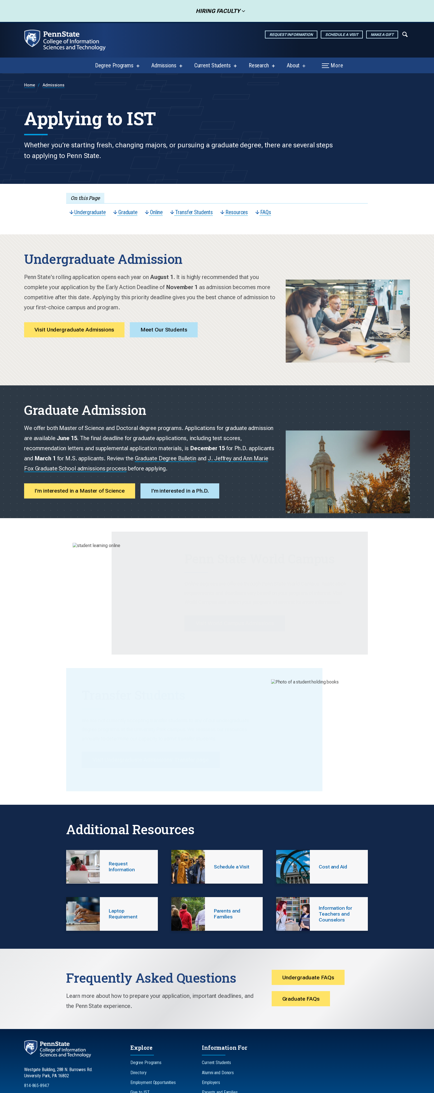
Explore (141, 990)
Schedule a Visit (341, 34)
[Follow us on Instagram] (31, 1047)
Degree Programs (114, 65)
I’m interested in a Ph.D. (184, 446)
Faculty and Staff (216, 1054)
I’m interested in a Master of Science (81, 446)
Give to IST (140, 1034)
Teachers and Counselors (223, 1044)
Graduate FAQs (302, 942)
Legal (225, 1086)
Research (259, 65)
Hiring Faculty (216, 11)
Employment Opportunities (153, 1025)
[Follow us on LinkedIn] (47, 1047)
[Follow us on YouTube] (78, 1047)
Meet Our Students (168, 320)
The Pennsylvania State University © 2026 (273, 1086)
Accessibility (201, 1086)
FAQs (271, 212)
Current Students (212, 65)
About (293, 65)
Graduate (127, 212)
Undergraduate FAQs (309, 920)
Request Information (291, 34)
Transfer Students (196, 212)
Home (29, 85)
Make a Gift (382, 34)
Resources (240, 212)
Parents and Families (220, 1034)
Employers (211, 1025)
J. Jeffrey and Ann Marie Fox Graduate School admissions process (155, 423)
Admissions (163, 65)
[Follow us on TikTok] (62, 1047)
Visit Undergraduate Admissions (76, 320)
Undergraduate (88, 212)
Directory (138, 1015)
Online (156, 212)
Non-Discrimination (165, 1086)
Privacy (134, 1086)
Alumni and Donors (218, 1015)
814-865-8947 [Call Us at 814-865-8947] (36, 1028)
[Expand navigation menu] (405, 34)
